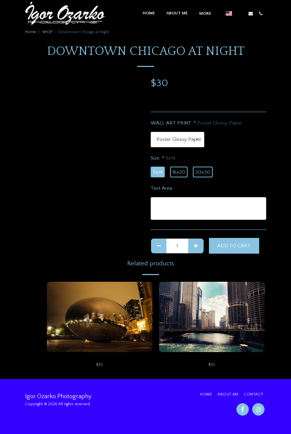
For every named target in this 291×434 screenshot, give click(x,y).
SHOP (47, 32)
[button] (240, 13)
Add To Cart (233, 246)
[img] (99, 317)
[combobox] (177, 139)
